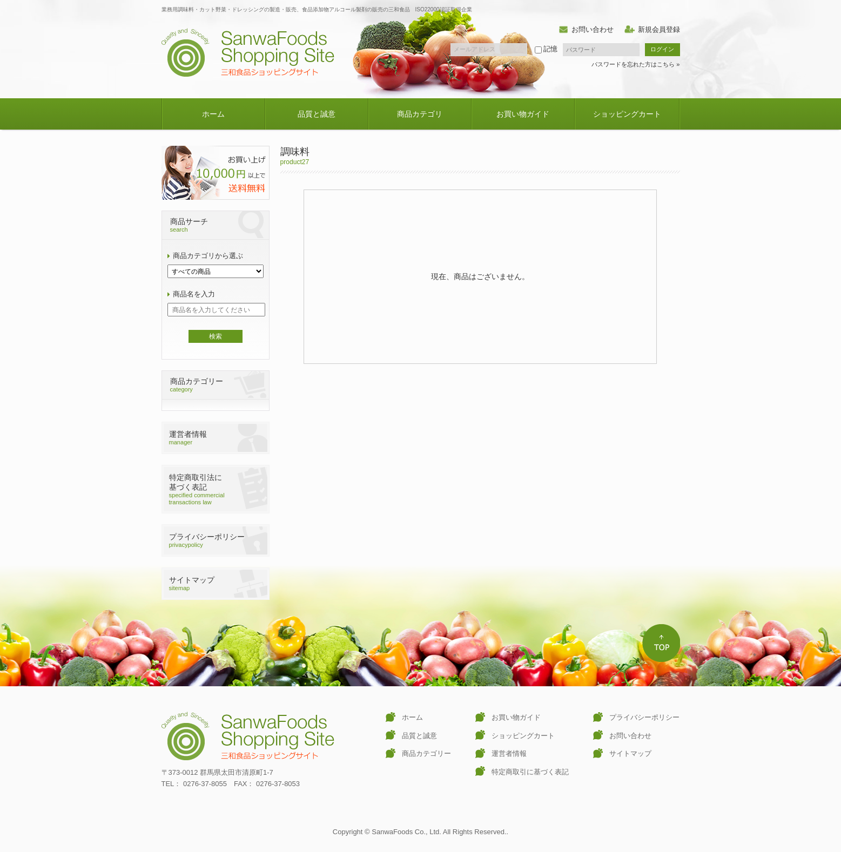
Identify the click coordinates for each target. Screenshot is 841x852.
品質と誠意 (316, 114)
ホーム (213, 114)
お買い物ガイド (522, 114)
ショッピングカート (627, 114)
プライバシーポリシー (644, 717)
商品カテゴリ (419, 114)
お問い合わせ (592, 29)
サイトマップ (630, 753)
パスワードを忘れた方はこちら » (635, 64)
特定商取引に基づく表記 (530, 772)
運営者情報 (509, 753)
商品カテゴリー (426, 753)
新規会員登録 (659, 29)
